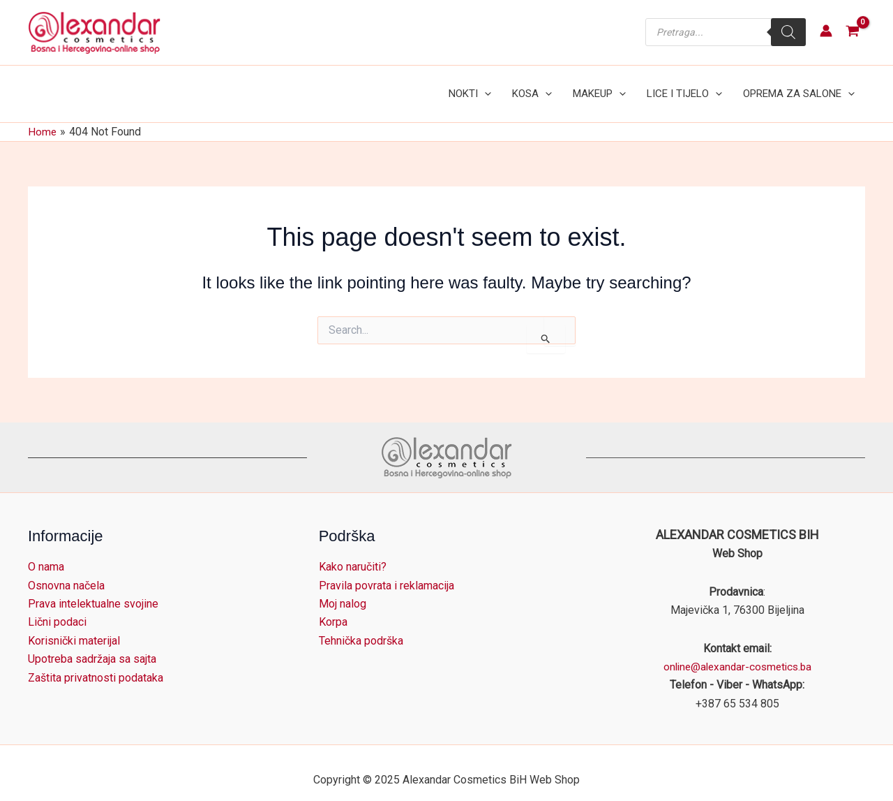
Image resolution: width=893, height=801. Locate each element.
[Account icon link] (826, 30)
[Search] (788, 32)
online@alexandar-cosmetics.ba (737, 652)
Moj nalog (342, 589)
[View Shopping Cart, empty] (852, 32)
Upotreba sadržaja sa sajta (92, 645)
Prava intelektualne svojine (93, 589)
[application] (503, 87)
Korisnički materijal (74, 626)
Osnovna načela (66, 571)
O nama (46, 552)
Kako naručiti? (353, 552)
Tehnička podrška (361, 626)
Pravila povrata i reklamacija (386, 571)
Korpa (333, 608)
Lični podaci (57, 608)
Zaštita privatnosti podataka (95, 663)
